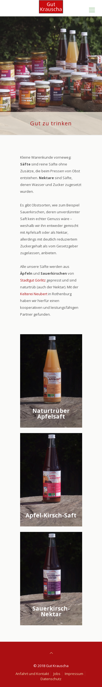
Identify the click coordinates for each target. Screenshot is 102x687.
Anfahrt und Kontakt (32, 673)
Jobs (56, 673)
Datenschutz (51, 678)
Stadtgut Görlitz (33, 280)
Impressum (74, 673)
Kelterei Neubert (33, 293)
